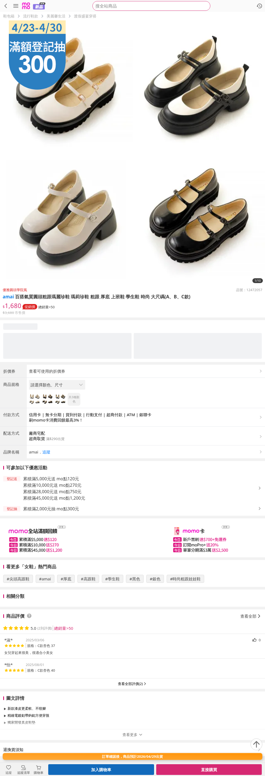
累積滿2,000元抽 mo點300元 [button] (51, 509)
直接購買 (209, 769)
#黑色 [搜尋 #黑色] (134, 578)
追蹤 (46, 452)
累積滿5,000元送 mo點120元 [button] (51, 479)
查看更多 (132, 734)
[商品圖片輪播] (132, 153)
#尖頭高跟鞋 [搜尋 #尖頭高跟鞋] (18, 578)
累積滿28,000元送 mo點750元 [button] (52, 492)
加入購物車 (101, 769)
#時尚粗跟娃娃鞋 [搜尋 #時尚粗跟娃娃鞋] (185, 578)
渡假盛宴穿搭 (85, 16)
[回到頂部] (256, 744)
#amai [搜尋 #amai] (45, 578)
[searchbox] (151, 6)
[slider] (132, 538)
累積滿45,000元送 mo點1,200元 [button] (54, 498)
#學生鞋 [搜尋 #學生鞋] (112, 578)
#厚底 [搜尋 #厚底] (66, 578)
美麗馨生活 (56, 16)
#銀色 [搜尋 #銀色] (155, 578)
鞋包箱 (8, 16)
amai (8, 297)
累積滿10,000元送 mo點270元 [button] (52, 485)
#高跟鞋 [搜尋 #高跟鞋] (88, 578)
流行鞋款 (30, 16)
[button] (146, 452)
